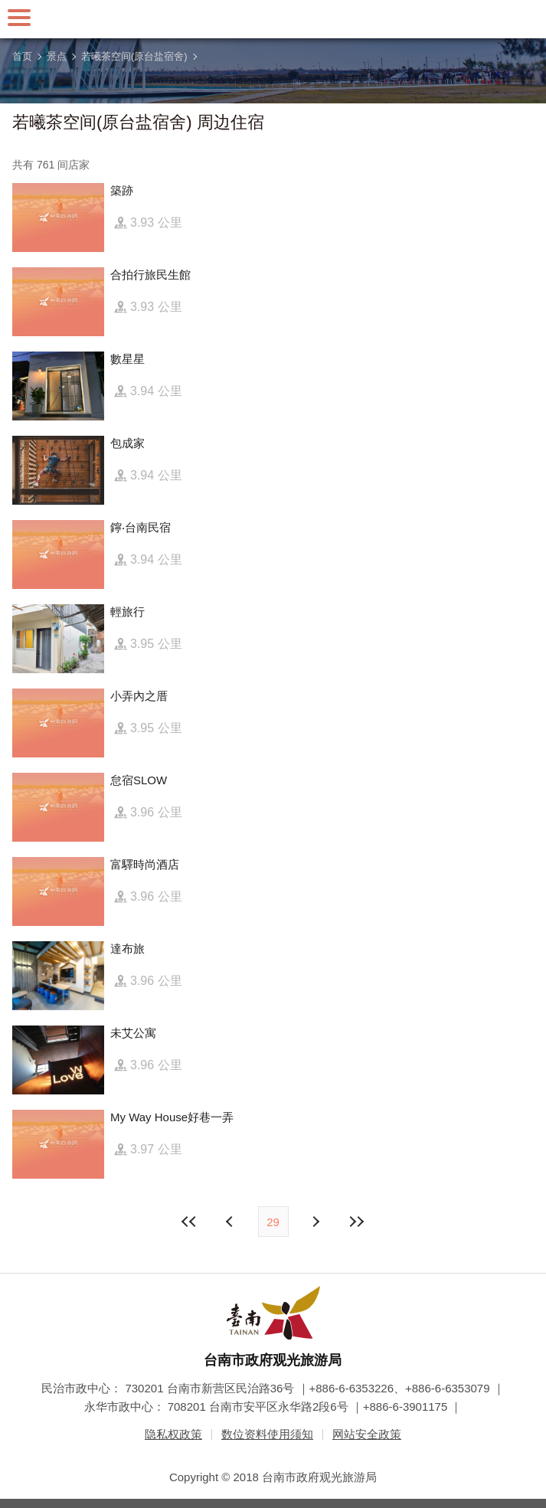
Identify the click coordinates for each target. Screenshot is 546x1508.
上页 (315, 1221)
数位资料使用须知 (267, 1434)
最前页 (189, 1221)
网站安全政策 (366, 1434)
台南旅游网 (273, 19)
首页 (22, 56)
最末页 (357, 1221)
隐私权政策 (173, 1434)
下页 (231, 1221)
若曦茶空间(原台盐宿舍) (134, 56)
